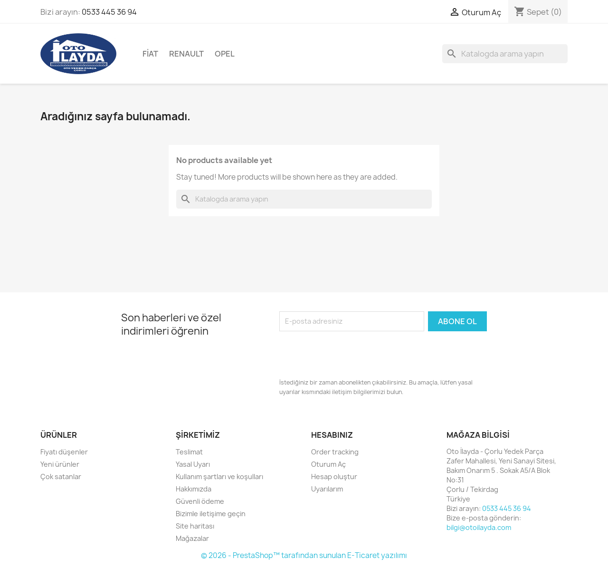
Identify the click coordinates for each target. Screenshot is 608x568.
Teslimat (189, 451)
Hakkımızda (193, 488)
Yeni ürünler (59, 464)
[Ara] (505, 53)
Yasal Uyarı (193, 464)
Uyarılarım (327, 488)
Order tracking (335, 451)
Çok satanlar (60, 476)
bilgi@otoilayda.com (478, 527)
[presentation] (351, 354)
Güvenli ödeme (200, 501)
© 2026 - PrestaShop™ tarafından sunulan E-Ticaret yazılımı (304, 555)
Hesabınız (332, 435)
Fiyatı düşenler (64, 451)
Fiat (150, 53)
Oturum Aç (328, 464)
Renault (186, 53)
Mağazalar (192, 538)
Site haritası (195, 525)
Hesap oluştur (334, 476)
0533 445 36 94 (109, 12)
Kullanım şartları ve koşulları (219, 476)
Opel (225, 53)
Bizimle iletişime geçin (211, 513)
